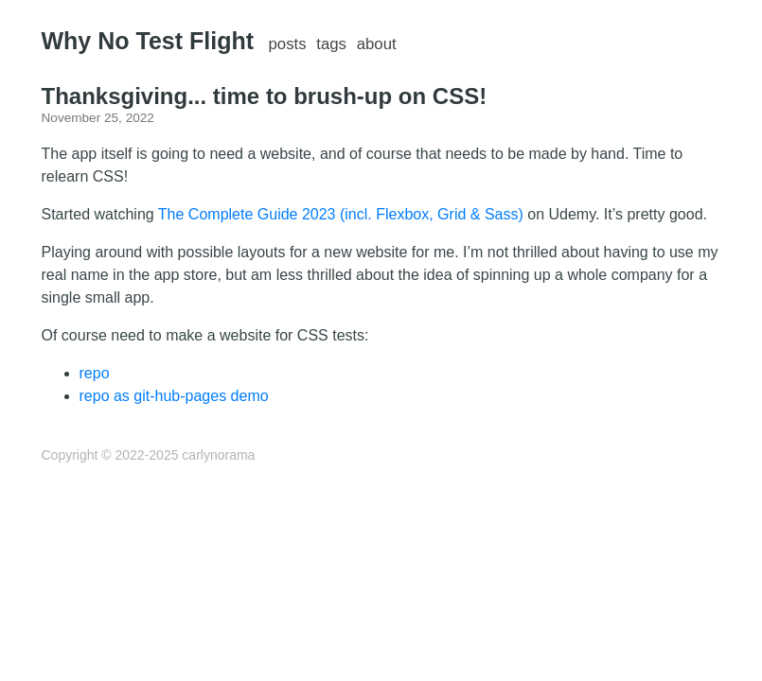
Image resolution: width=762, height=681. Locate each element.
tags (331, 44)
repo (95, 373)
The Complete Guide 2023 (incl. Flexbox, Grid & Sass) (340, 214)
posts (287, 44)
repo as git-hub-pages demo (174, 396)
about (377, 44)
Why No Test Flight (148, 40)
